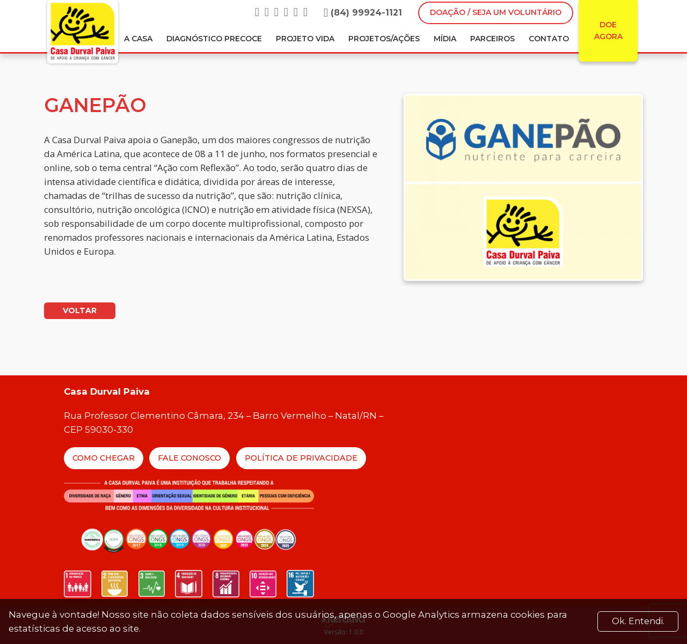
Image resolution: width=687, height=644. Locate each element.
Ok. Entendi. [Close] (638, 621)
